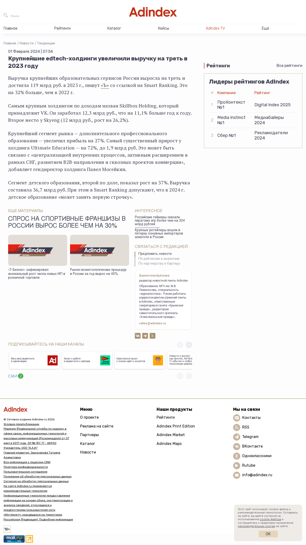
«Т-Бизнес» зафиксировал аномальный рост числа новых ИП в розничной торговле (36, 274)
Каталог (87, 443)
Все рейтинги (289, 65)
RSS (245, 427)
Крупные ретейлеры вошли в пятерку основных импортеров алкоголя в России (159, 234)
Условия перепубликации (21, 424)
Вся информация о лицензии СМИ (27, 462)
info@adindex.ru (257, 475)
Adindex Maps (169, 443)
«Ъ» (105, 85)
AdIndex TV (215, 28)
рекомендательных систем (256, 526)
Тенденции (46, 43)
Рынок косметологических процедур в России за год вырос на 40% (98, 272)
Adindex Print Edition (176, 426)
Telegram (250, 436)
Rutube (248, 465)
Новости (26, 43)
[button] (189, 345)
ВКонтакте (252, 446)
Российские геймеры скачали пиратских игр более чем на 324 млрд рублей (160, 221)
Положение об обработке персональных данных (37, 476)
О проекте (89, 417)
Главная (10, 43)
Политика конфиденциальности (26, 467)
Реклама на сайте (96, 426)
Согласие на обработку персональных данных (36, 481)
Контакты (251, 417)
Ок (268, 534)
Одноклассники (257, 456)
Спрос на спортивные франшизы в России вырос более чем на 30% (67, 222)
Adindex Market (171, 435)
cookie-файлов (270, 519)
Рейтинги (166, 417)
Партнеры (89, 435)
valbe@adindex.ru (152, 323)
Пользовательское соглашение (25, 471)
